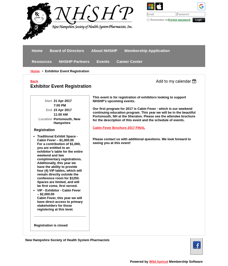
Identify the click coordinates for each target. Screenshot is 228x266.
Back (34, 81)
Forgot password (179, 19)
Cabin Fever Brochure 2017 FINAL (119, 128)
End (49, 110)
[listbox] (177, 81)
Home (35, 71)
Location (45, 119)
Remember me (159, 19)
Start (48, 101)
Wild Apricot (158, 261)
